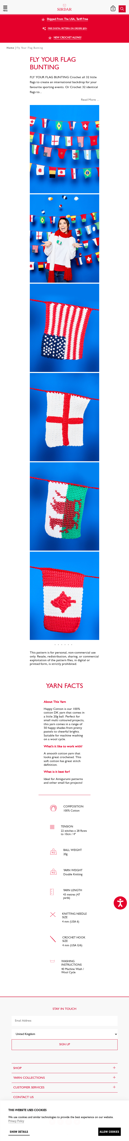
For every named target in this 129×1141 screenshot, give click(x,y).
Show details (19, 1131)
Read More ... (90, 99)
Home (10, 48)
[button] (21, 9)
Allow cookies (109, 1131)
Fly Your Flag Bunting (30, 48)
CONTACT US (23, 1097)
